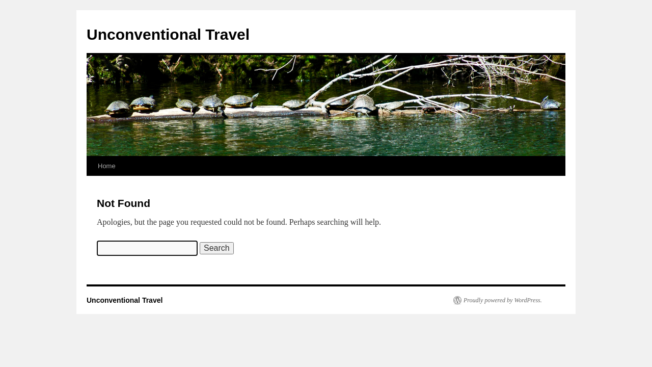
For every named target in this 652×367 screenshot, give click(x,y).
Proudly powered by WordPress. (503, 300)
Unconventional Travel (168, 34)
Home (107, 166)
